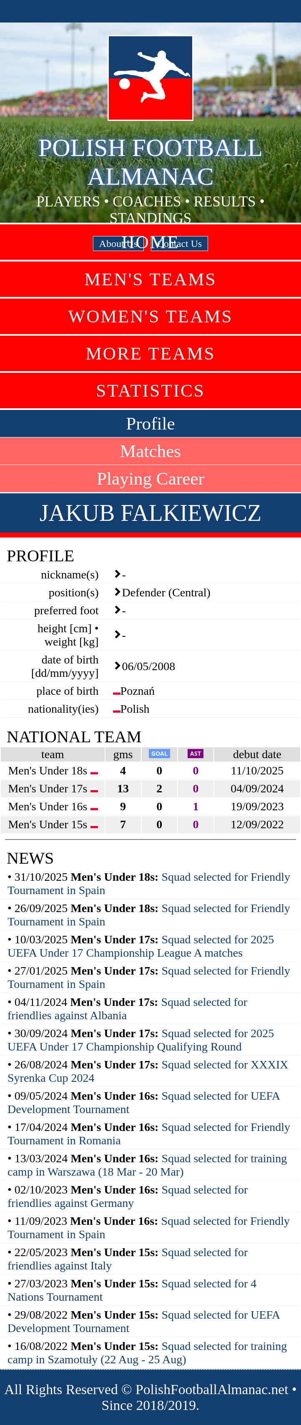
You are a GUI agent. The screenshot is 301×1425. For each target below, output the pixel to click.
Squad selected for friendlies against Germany (128, 1196)
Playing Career (150, 478)
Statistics (150, 390)
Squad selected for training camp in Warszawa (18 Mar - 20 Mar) (147, 1165)
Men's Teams (150, 279)
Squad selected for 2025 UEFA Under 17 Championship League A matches (141, 946)
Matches (150, 451)
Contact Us (179, 243)
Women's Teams (150, 316)
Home (150, 242)
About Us (118, 243)
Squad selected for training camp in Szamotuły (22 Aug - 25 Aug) (147, 1353)
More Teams (150, 353)
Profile (150, 423)
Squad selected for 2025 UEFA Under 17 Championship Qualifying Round (141, 1040)
